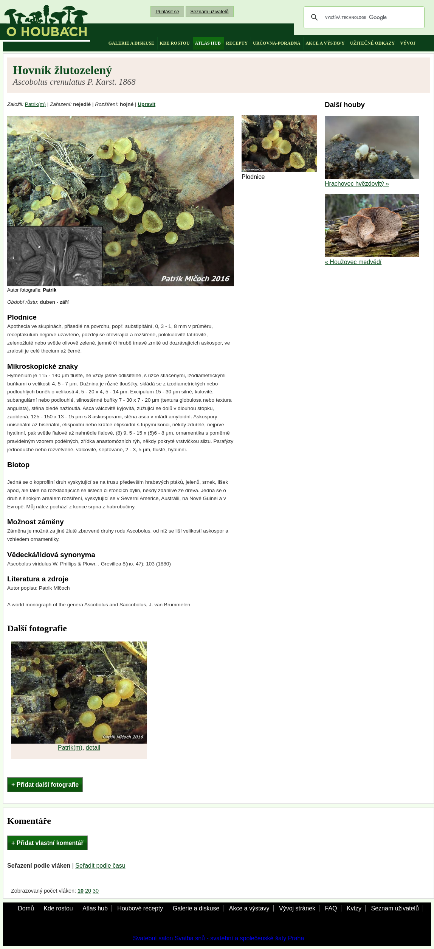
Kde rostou (58, 908)
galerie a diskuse (131, 43)
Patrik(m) (35, 104)
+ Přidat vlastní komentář (47, 843)
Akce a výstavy (249, 908)
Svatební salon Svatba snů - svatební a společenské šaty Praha (218, 938)
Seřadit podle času (100, 865)
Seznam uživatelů (210, 11)
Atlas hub (95, 908)
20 (88, 891)
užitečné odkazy (372, 43)
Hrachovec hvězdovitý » (357, 183)
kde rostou (174, 43)
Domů (26, 908)
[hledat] (363, 17)
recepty (237, 43)
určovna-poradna (276, 43)
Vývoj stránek (297, 908)
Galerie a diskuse (196, 908)
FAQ (331, 908)
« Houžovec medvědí (353, 262)
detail (93, 747)
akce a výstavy (324, 43)
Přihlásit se (167, 11)
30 (96, 891)
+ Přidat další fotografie (45, 784)
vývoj (407, 43)
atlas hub (208, 43)
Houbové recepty (140, 908)
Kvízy (354, 908)
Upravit (146, 104)
